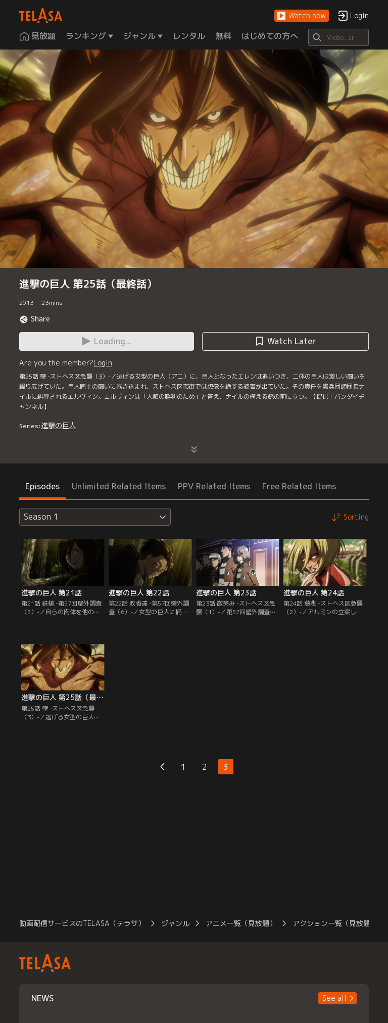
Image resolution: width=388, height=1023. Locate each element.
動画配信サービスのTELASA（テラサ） (82, 923)
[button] (301, 16)
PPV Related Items (214, 486)
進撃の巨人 (58, 425)
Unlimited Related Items (119, 486)
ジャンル (175, 923)
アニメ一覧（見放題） (241, 923)
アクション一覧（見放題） (335, 923)
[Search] (338, 37)
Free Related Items (299, 486)
